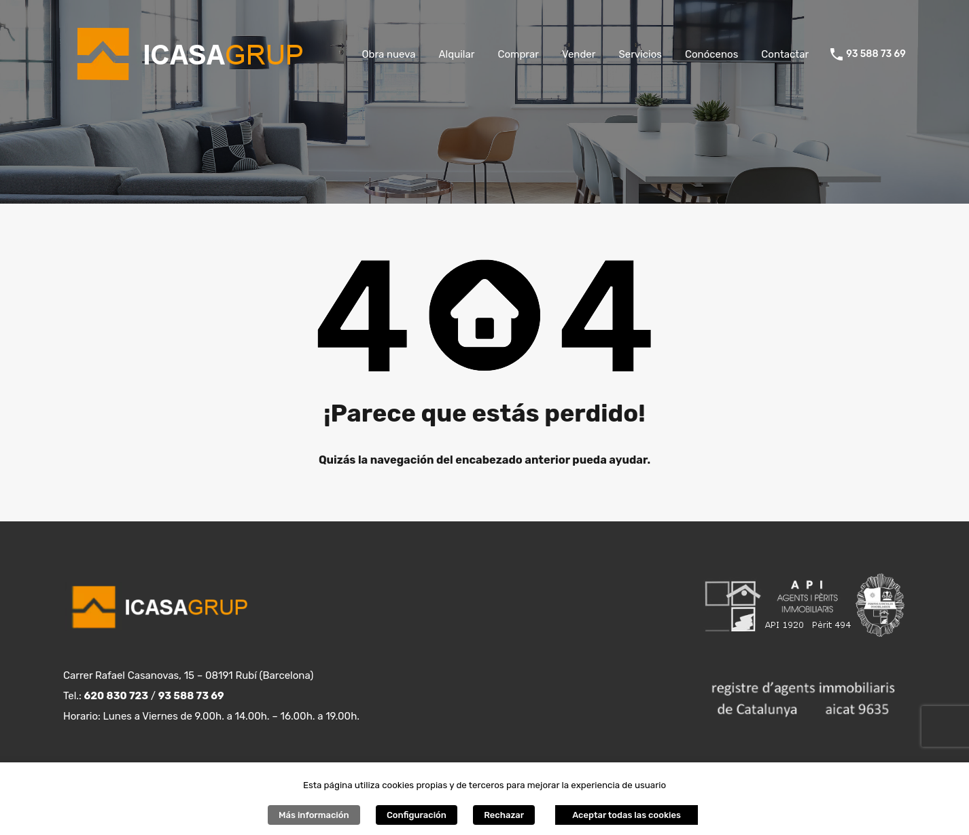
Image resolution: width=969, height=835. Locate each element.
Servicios (640, 54)
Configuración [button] (416, 815)
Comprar (517, 54)
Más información (314, 815)
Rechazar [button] (504, 815)
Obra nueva (388, 54)
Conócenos (711, 54)
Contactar (785, 54)
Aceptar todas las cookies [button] (626, 815)
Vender (579, 54)
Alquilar (457, 54)
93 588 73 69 (876, 54)
